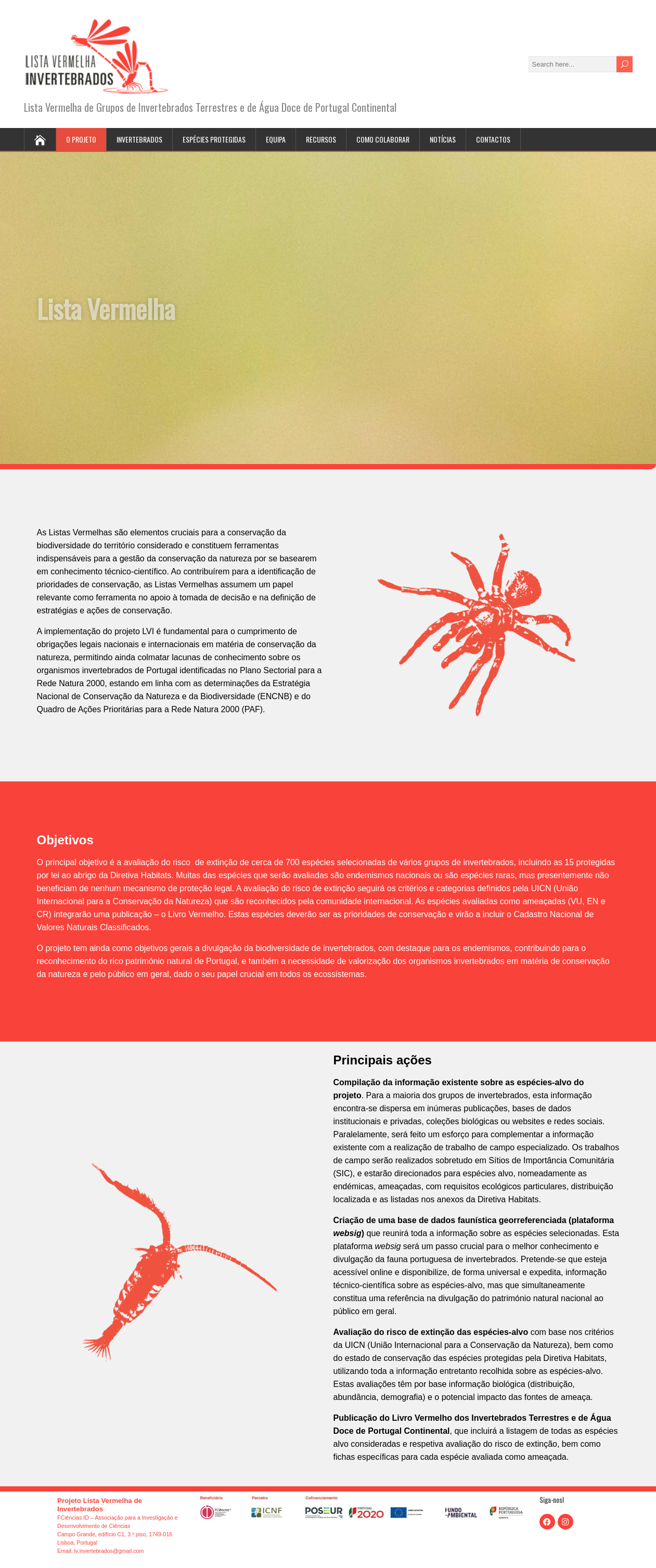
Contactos (493, 139)
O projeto (81, 139)
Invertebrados (139, 139)
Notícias (443, 139)
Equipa (276, 139)
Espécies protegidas (214, 139)
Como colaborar (382, 139)
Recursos (321, 139)
